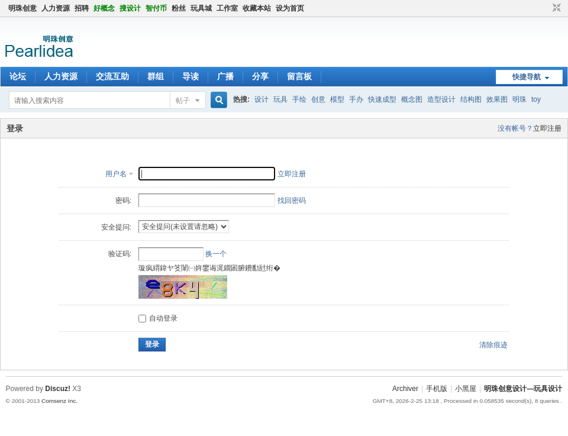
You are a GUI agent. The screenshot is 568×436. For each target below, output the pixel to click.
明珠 (519, 99)
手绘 (299, 99)
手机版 (436, 389)
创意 (318, 99)
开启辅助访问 (545, 8)
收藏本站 (257, 8)
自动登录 (158, 318)
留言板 (299, 76)
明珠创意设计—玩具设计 (523, 389)
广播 (225, 76)
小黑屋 (465, 389)
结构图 (471, 99)
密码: (123, 200)
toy (536, 99)
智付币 (156, 8)
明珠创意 (22, 8)
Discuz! (57, 389)
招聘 (82, 8)
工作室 (227, 8)
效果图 (497, 99)
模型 (337, 99)
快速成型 (382, 99)
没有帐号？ (515, 128)
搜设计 (130, 8)
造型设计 (441, 99)
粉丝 (179, 8)
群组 (155, 76)
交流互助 (112, 76)
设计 (261, 99)
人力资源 (55, 8)
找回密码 (291, 200)
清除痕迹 (493, 345)
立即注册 (547, 128)
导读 (190, 76)
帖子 (183, 100)
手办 (356, 99)
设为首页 (290, 8)
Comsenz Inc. (59, 401)
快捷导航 (526, 77)
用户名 (116, 174)
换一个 (216, 254)
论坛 (17, 76)
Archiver (405, 389)
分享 (260, 76)
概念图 (411, 99)
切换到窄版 (555, 8)
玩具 (280, 99)
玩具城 (201, 8)
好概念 (104, 8)
